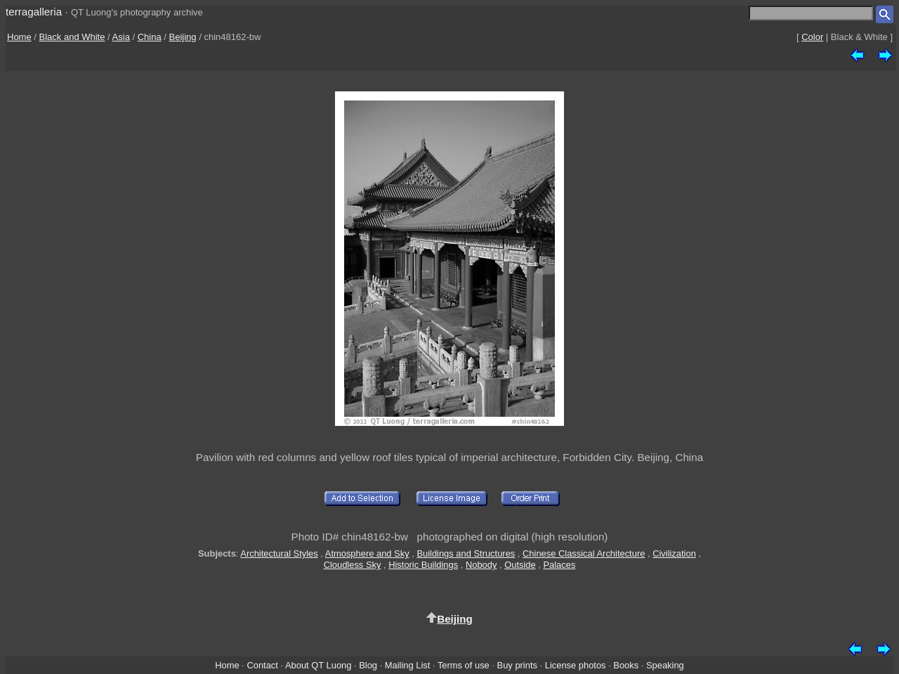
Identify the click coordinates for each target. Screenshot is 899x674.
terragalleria (34, 12)
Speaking (665, 665)
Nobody (481, 564)
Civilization (674, 553)
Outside (519, 564)
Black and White (72, 37)
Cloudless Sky (352, 564)
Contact (262, 665)
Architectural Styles (278, 553)
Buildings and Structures (465, 553)
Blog (368, 665)
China (150, 37)
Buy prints (517, 665)
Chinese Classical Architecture (584, 553)
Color (812, 37)
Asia (121, 37)
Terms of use (464, 665)
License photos (575, 665)
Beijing (183, 37)
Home (19, 37)
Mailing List (408, 665)
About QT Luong (318, 665)
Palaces (559, 564)
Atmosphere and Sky (367, 553)
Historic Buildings (423, 564)
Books (625, 665)
